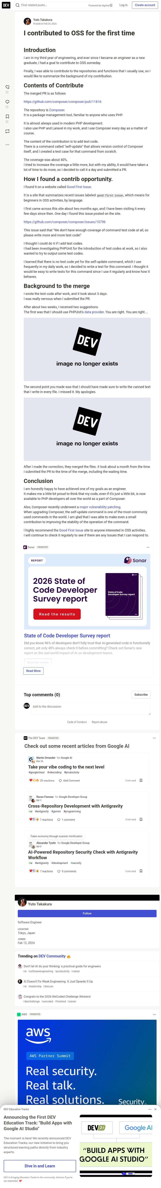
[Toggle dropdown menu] (148, 547)
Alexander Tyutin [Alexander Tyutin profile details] (46, 842)
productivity (71, 772)
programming (72, 811)
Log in (124, 5)
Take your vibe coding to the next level (66, 767)
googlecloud (36, 772)
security (76, 863)
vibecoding (54, 772)
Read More (33, 671)
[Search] (17, 5)
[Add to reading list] (7, 118)
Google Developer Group (73, 796)
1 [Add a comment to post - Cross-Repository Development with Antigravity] (66, 819)
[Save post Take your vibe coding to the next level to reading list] (141, 781)
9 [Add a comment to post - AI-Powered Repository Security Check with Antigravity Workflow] (66, 871)
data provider (94, 312)
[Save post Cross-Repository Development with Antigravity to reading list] (141, 820)
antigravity (42, 811)
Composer (56, 110)
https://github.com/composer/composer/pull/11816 (62, 102)
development (59, 863)
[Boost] (7, 131)
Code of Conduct (77, 722)
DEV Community (52, 956)
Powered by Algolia (100, 5)
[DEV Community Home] (6, 5)
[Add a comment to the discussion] (90, 709)
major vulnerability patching (100, 507)
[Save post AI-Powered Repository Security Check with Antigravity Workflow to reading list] (141, 871)
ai (30, 811)
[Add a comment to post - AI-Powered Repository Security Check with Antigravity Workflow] (40, 871)
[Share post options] (7, 144)
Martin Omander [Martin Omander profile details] (45, 757)
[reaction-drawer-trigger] (7, 89)
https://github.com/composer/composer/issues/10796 (64, 222)
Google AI (66, 757)
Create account (145, 5)
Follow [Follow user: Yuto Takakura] (87, 913)
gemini (56, 811)
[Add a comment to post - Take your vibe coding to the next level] (41, 780)
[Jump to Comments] (7, 104)
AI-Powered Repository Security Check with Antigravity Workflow (83, 855)
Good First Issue (79, 187)
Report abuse (99, 722)
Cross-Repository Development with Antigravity (75, 806)
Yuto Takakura (42, 20)
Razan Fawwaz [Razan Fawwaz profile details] (45, 796)
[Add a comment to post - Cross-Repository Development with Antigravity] (40, 819)
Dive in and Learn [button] (40, 1166)
